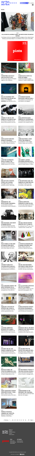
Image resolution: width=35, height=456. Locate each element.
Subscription (11, 434)
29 (14, 420)
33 (23, 420)
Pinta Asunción (20, 442)
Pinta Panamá (20, 440)
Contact (10, 433)
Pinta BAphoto (13, 442)
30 (17, 420)
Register (10, 430)
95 (28, 420)
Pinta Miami (12, 443)
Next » (31, 420)
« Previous (6, 420)
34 (25, 420)
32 (21, 420)
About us (11, 429)
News (17, 33)
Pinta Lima (12, 440)
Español (32, 3)
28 (12, 420)
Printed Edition (12, 432)
